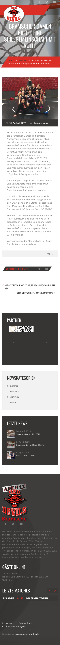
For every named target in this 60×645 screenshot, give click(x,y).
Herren (14, 391)
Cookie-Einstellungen (13, 626)
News (45, 123)
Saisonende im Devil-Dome (30, 445)
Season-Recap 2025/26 (28, 434)
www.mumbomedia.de (27, 634)
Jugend (14, 397)
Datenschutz (25, 623)
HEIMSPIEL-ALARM (26, 455)
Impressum (8, 623)
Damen (23, 60)
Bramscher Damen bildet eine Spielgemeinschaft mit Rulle (30, 36)
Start (11, 60)
